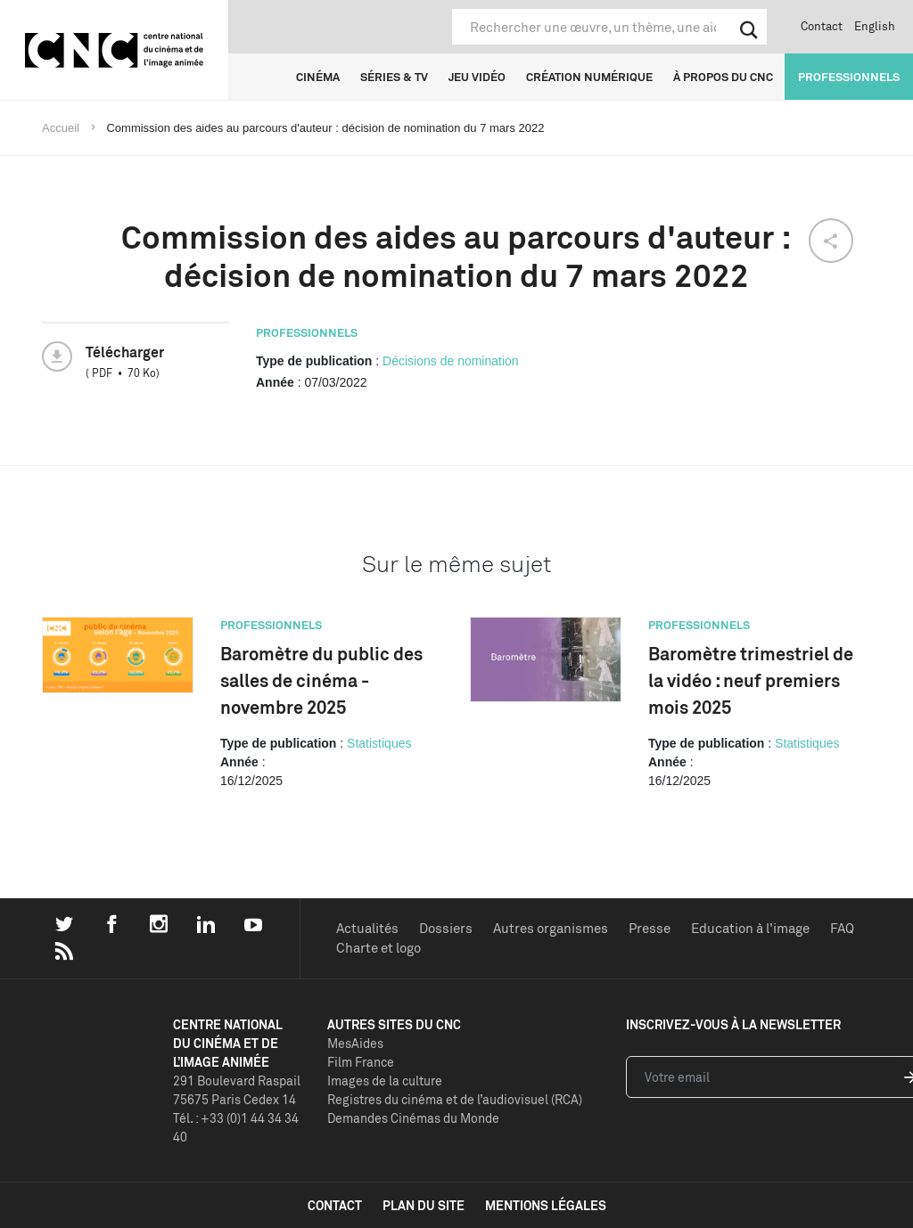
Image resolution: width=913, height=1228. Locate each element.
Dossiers (446, 928)
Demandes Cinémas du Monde (413, 1118)
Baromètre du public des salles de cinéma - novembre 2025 (321, 680)
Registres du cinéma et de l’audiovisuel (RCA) (454, 1099)
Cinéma (318, 77)
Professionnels (849, 77)
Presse (649, 928)
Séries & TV (394, 77)
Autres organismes (550, 928)
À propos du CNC (723, 77)
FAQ (842, 928)
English (874, 26)
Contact (822, 26)
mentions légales (545, 1205)
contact (335, 1205)
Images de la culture (384, 1080)
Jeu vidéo (477, 77)
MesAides (355, 1043)
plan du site (423, 1205)
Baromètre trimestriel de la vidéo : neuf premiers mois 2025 (750, 680)
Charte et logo (378, 947)
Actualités (367, 928)
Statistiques (379, 743)
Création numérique (589, 77)
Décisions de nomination (450, 361)
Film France (360, 1061)
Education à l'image (750, 928)
